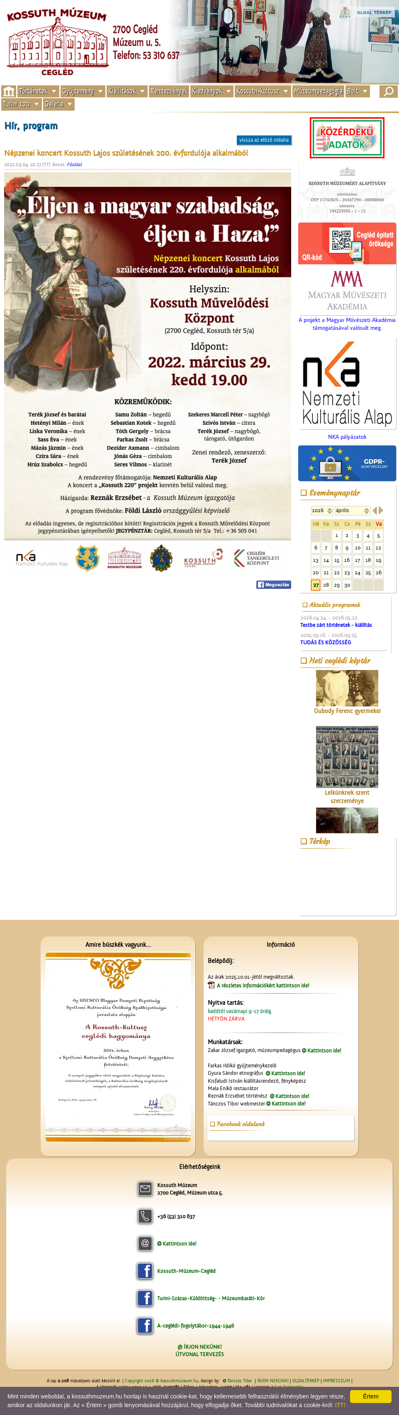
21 (326, 572)
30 (347, 585)
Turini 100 (16, 104)
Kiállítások (122, 91)
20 (316, 572)
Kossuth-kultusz (257, 91)
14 (326, 560)
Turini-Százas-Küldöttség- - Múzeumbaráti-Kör (211, 1298)
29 (337, 585)
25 (368, 572)
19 (378, 560)
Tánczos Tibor (239, 1381)
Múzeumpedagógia (318, 91)
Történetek (33, 91)
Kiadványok (207, 91)
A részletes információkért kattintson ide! (264, 985)
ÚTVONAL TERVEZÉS (199, 1354)
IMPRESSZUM (336, 1381)
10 (357, 547)
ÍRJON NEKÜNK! (273, 1381)
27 (316, 585)
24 (357, 572)
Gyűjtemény (78, 91)
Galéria (54, 104)
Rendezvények (169, 91)
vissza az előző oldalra (264, 140)
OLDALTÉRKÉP (305, 1381)
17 (357, 560)
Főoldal (74, 164)
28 (326, 585)
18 (368, 560)
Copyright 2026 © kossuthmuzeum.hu (161, 1381)
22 (337, 572)
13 (316, 560)
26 (379, 572)
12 (378, 547)
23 (347, 572)
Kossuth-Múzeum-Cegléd (186, 1271)
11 (368, 547)
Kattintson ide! (324, 1050)
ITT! (340, 1405)
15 (336, 560)
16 (347, 560)
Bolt (352, 91)
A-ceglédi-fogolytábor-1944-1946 (195, 1326)
